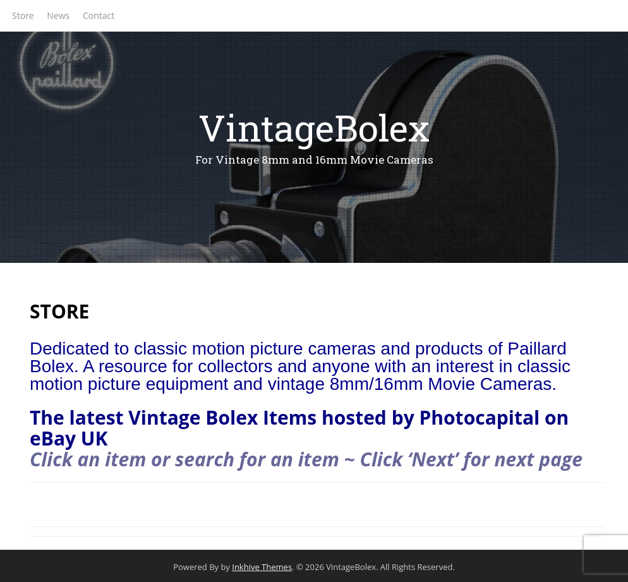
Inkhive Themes (262, 567)
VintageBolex (314, 127)
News (58, 15)
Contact (98, 15)
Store (23, 15)
